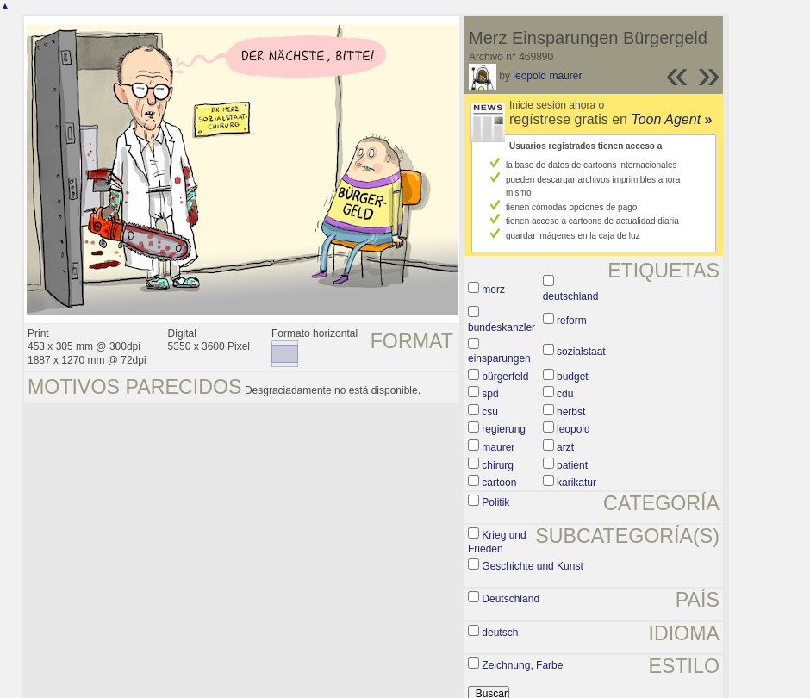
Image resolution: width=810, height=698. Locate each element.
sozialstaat (581, 352)
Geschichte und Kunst (532, 566)
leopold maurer (547, 76)
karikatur (576, 483)
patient (572, 465)
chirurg (498, 465)
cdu (565, 394)
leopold (573, 429)
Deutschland (510, 599)
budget (573, 377)
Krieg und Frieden (497, 542)
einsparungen (499, 358)
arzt (565, 447)
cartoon (499, 483)
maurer (498, 447)
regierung (504, 429)
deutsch (500, 632)
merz (493, 290)
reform (572, 321)
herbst (571, 412)
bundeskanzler (501, 327)
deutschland (571, 296)
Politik (495, 502)
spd (490, 394)
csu (490, 412)
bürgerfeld (505, 377)
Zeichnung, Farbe (522, 665)
